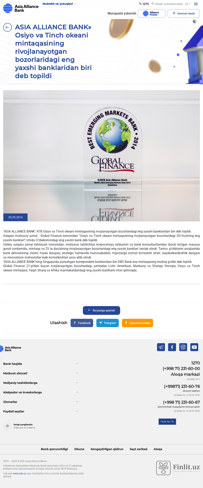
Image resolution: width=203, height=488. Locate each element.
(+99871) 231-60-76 (182, 386)
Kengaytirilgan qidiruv (107, 449)
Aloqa (158, 449)
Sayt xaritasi (138, 449)
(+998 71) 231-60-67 (181, 402)
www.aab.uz (19, 473)
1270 (195, 363)
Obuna (79, 449)
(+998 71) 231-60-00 (181, 368)
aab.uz (20, 8)
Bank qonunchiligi (54, 449)
